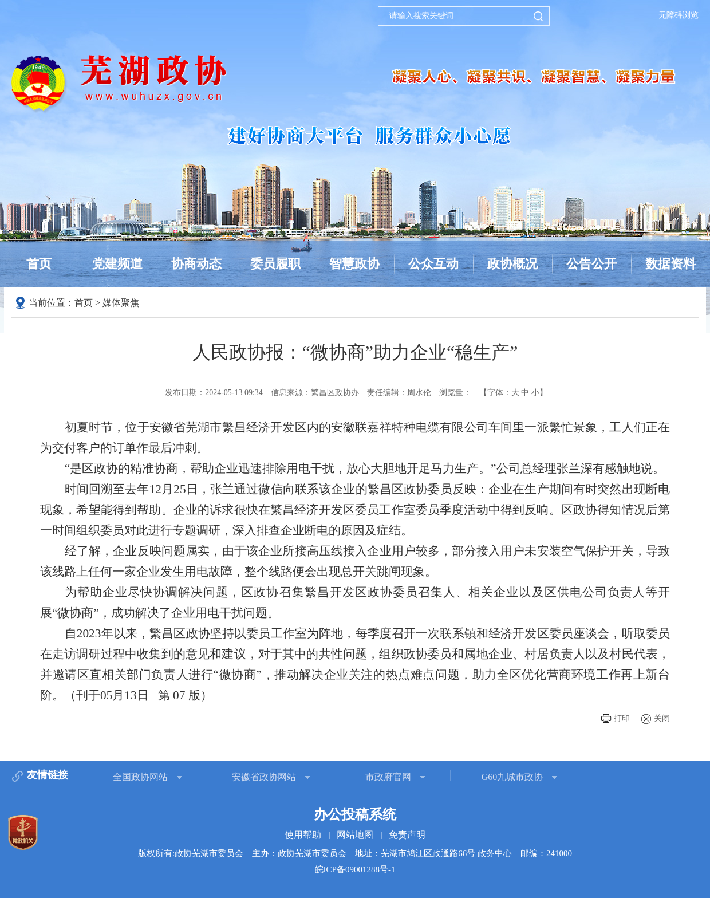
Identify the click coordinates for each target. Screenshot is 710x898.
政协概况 (512, 264)
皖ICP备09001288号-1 (355, 869)
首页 (39, 264)
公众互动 (433, 264)
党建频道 (117, 264)
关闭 (662, 718)
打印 (622, 718)
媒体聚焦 (120, 303)
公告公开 (591, 264)
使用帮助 (303, 835)
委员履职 (275, 264)
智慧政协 (354, 264)
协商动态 (196, 264)
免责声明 (407, 835)
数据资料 (670, 264)
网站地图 (355, 835)
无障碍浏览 (678, 15)
